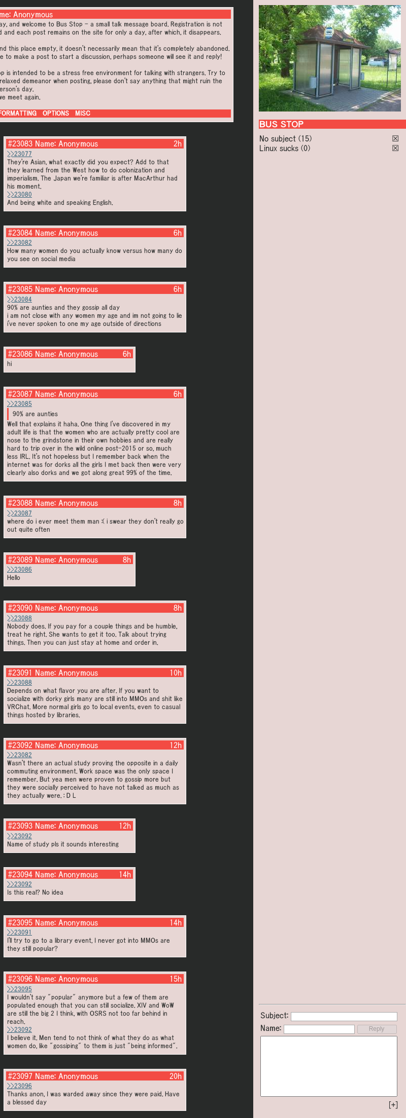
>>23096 (19, 1086)
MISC (82, 113)
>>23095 (19, 989)
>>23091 (19, 932)
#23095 (20, 922)
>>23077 (19, 154)
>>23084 (19, 299)
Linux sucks (278, 148)
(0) (305, 148)
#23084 (20, 233)
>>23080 (19, 194)
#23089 (20, 559)
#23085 (20, 289)
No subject (278, 138)
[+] (393, 1105)
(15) (305, 138)
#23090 (20, 608)
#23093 (20, 826)
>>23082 (19, 242)
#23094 (20, 874)
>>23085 (19, 403)
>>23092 (19, 836)
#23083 (20, 143)
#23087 (20, 394)
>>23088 (19, 618)
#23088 (20, 503)
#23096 (20, 979)
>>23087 (19, 513)
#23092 (20, 745)
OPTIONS (56, 113)
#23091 (20, 672)
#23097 (20, 1076)
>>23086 (19, 569)
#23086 (20, 354)
